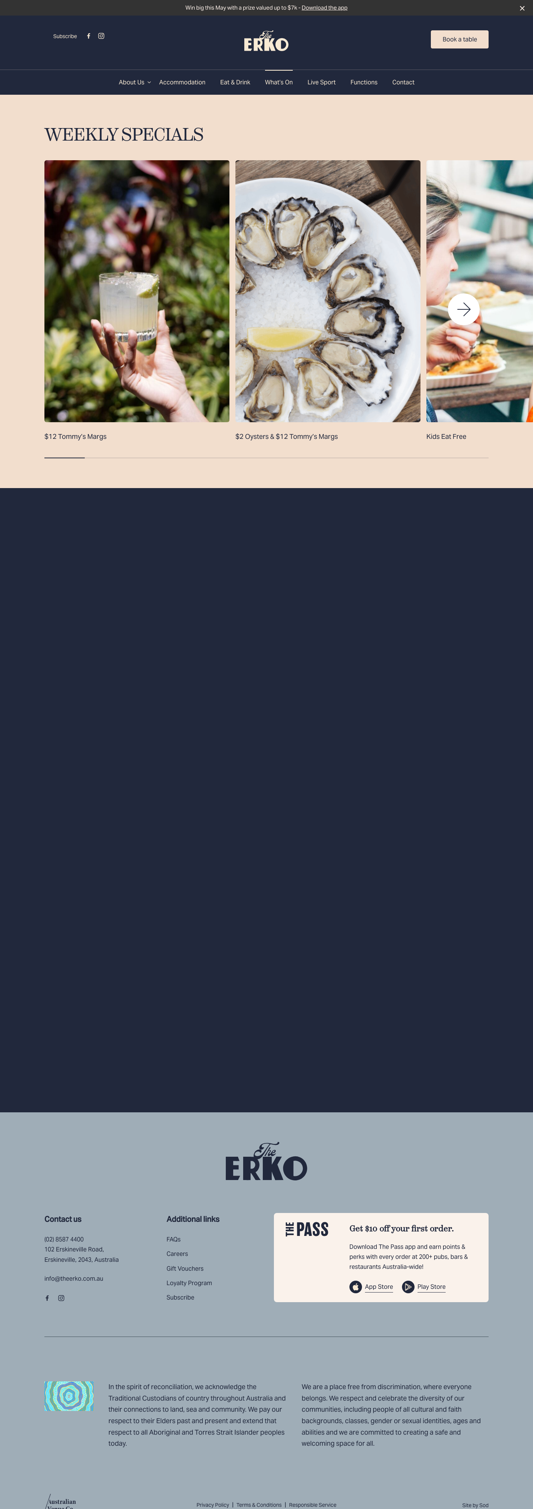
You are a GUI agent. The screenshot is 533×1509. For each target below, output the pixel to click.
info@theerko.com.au (73, 1279)
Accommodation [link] (182, 82)
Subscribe (65, 36)
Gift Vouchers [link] (185, 1269)
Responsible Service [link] (312, 1505)
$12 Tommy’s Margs (75, 436)
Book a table (460, 39)
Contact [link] (403, 82)
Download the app (325, 7)
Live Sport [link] (322, 82)
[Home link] (266, 40)
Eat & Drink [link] (235, 82)
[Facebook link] (88, 35)
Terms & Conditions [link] (259, 1505)
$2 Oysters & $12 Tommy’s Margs (286, 436)
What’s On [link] (279, 82)
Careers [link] (177, 1254)
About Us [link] (131, 82)
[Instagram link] (101, 35)
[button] (464, 309)
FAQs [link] (174, 1239)
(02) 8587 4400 (64, 1239)
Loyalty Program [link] (189, 1283)
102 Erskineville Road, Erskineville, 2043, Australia (81, 1254)
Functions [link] (364, 82)
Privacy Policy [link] (213, 1505)
